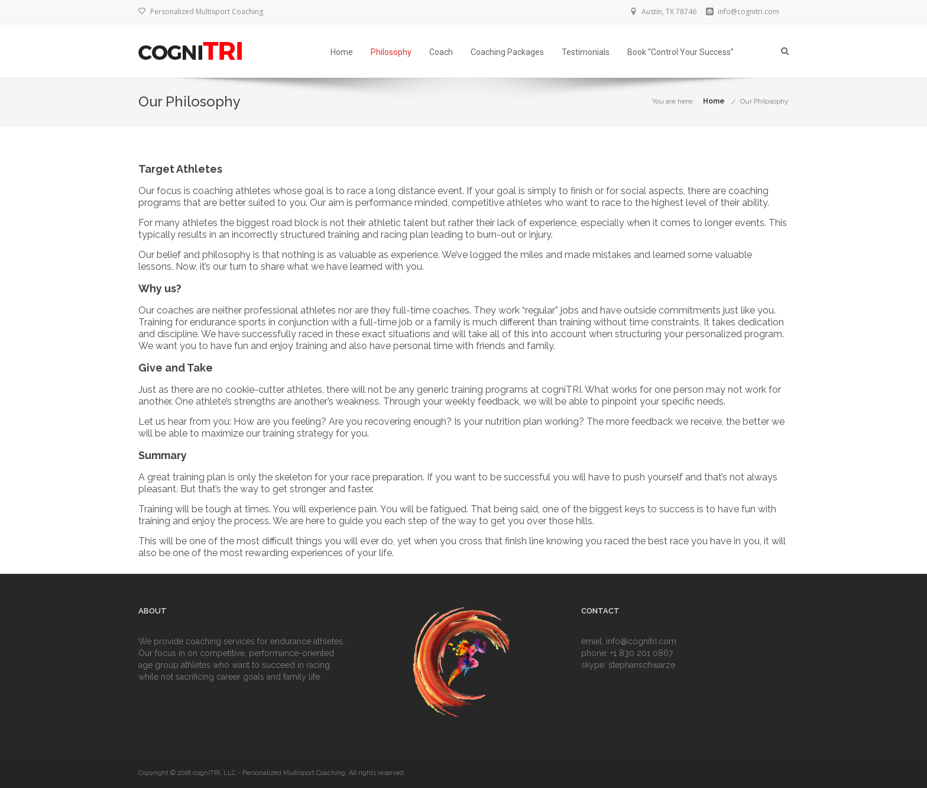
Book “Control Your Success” (680, 52)
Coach (441, 52)
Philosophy (391, 52)
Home (341, 52)
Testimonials (586, 52)
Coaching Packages (507, 52)
